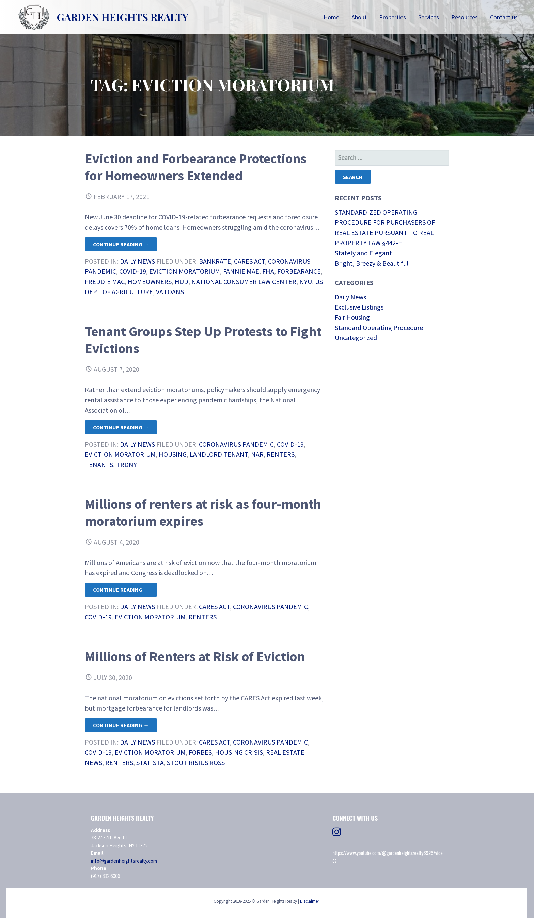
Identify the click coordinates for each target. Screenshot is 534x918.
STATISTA (150, 762)
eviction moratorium (184, 271)
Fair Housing (352, 317)
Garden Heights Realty (122, 17)
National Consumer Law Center (243, 281)
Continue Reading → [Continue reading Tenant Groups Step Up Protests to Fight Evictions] (121, 427)
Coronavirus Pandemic (236, 444)
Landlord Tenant (219, 454)
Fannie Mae (241, 271)
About (359, 17)
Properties (392, 17)
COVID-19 (132, 271)
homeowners (150, 281)
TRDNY (126, 464)
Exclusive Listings (359, 307)
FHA (268, 271)
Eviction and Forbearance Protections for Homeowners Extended (196, 167)
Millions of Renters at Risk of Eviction (195, 656)
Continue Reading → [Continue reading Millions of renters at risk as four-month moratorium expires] (121, 589)
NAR (257, 454)
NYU (305, 281)
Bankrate (215, 261)
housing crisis (239, 752)
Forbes (200, 752)
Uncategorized (356, 337)
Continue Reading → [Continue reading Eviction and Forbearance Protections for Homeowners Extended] (121, 244)
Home (331, 17)
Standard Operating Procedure (379, 327)
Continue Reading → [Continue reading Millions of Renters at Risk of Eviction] (121, 725)
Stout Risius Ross (196, 762)
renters (281, 454)
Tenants (99, 464)
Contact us (504, 17)
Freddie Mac (105, 281)
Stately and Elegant (363, 253)
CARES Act (249, 261)
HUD (181, 281)
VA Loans (170, 291)
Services (428, 17)
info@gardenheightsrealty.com (124, 860)
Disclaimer (309, 901)
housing (173, 454)
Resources (464, 17)
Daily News (137, 261)
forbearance (299, 271)
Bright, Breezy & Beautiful (372, 263)
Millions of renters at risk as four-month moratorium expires (203, 513)
